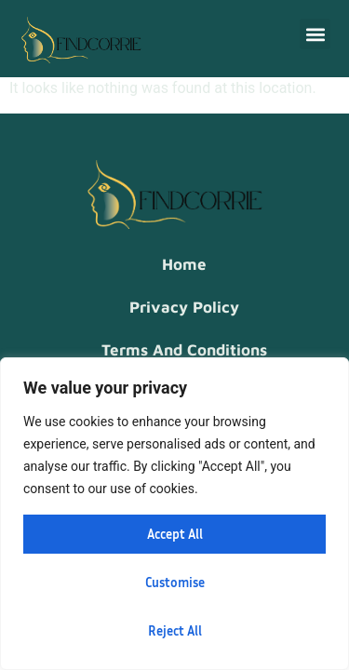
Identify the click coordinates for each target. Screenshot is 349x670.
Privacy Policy (184, 307)
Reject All (175, 630)
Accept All (175, 534)
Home (184, 264)
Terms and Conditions (184, 350)
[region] (174, 513)
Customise (175, 582)
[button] (315, 34)
